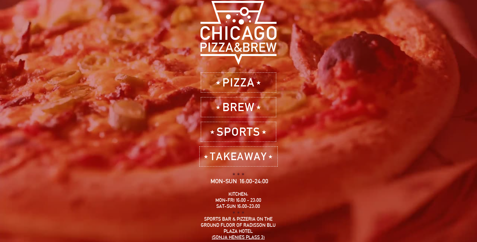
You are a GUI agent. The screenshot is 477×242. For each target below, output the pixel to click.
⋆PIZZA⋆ (238, 82)
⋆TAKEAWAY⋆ (238, 156)
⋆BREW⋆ (238, 107)
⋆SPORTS (238, 132)
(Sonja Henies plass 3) (238, 237)
